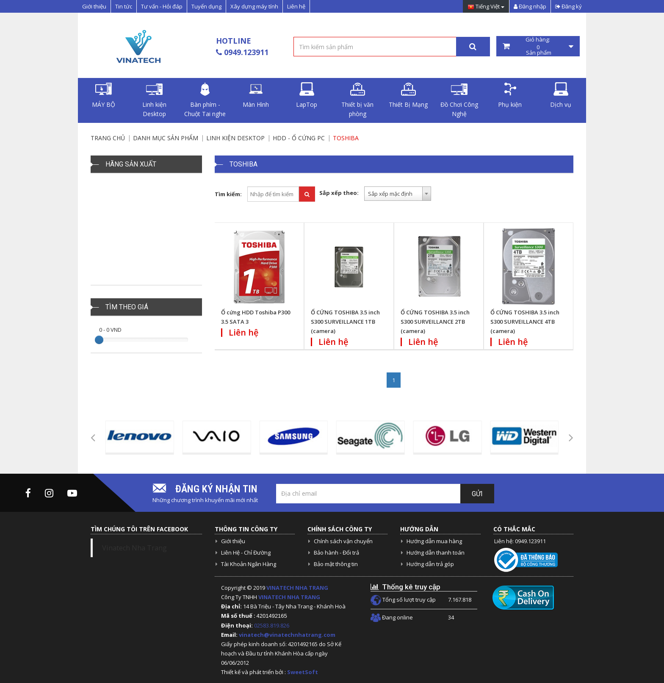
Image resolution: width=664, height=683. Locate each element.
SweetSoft (302, 672)
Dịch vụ (560, 95)
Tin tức (123, 6)
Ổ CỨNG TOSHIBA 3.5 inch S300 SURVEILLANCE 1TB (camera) (345, 321)
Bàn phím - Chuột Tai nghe (205, 100)
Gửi (477, 494)
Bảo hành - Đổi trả (336, 552)
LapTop (306, 95)
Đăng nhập (530, 6)
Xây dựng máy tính (254, 6)
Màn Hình (256, 95)
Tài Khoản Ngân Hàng (248, 564)
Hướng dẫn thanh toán (436, 552)
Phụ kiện (510, 95)
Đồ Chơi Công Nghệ (459, 100)
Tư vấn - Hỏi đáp (162, 6)
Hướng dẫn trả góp (430, 564)
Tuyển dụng (206, 6)
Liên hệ (296, 6)
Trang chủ (108, 138)
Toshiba (346, 138)
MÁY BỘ (103, 95)
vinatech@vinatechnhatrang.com (287, 635)
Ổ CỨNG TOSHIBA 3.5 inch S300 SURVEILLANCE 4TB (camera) (524, 321)
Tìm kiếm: (228, 194)
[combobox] (397, 193)
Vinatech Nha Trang (134, 548)
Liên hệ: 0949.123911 (520, 541)
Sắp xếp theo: (339, 193)
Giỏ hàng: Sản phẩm (538, 46)
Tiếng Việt (486, 7)
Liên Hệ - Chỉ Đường (246, 552)
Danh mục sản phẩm (165, 138)
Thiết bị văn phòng (357, 100)
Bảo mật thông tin (336, 564)
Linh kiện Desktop (154, 100)
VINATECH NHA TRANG (297, 587)
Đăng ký (568, 6)
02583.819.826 (272, 625)
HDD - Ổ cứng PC (299, 138)
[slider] (99, 340)
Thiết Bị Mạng (408, 95)
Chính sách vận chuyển (343, 541)
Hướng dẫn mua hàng (434, 541)
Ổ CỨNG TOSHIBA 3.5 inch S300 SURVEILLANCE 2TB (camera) (435, 321)
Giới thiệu (94, 6)
